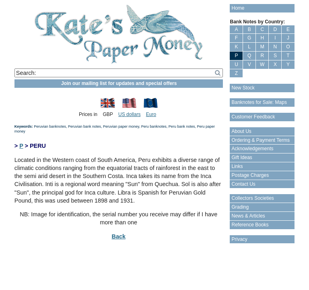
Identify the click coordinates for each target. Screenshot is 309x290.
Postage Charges (250, 175)
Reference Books (249, 225)
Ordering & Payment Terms (260, 140)
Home (237, 8)
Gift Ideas (241, 157)
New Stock (242, 88)
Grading (240, 207)
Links (237, 166)
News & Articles (248, 216)
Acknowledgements (252, 148)
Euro (151, 114)
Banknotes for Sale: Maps (258, 102)
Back (119, 236)
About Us (241, 131)
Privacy (239, 239)
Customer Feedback (253, 117)
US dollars (129, 114)
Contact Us (243, 184)
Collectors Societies (252, 198)
